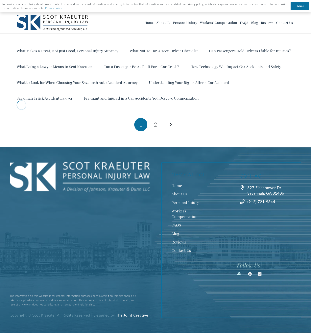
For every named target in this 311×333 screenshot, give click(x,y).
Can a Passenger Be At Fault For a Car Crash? (141, 66)
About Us (180, 193)
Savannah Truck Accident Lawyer (45, 98)
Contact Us (181, 250)
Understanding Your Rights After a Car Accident (189, 82)
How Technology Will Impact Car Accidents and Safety (235, 66)
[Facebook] (250, 274)
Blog (175, 233)
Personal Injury (185, 202)
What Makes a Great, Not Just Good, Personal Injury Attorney (67, 50)
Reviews (179, 242)
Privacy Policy (53, 8)
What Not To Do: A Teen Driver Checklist (164, 50)
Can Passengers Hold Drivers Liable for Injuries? (250, 50)
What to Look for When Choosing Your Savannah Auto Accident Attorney (77, 82)
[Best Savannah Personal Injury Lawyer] (53, 23)
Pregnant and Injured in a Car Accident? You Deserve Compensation (141, 98)
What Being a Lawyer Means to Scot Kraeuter (54, 66)
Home (177, 185)
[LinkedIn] (260, 274)
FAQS (176, 224)
